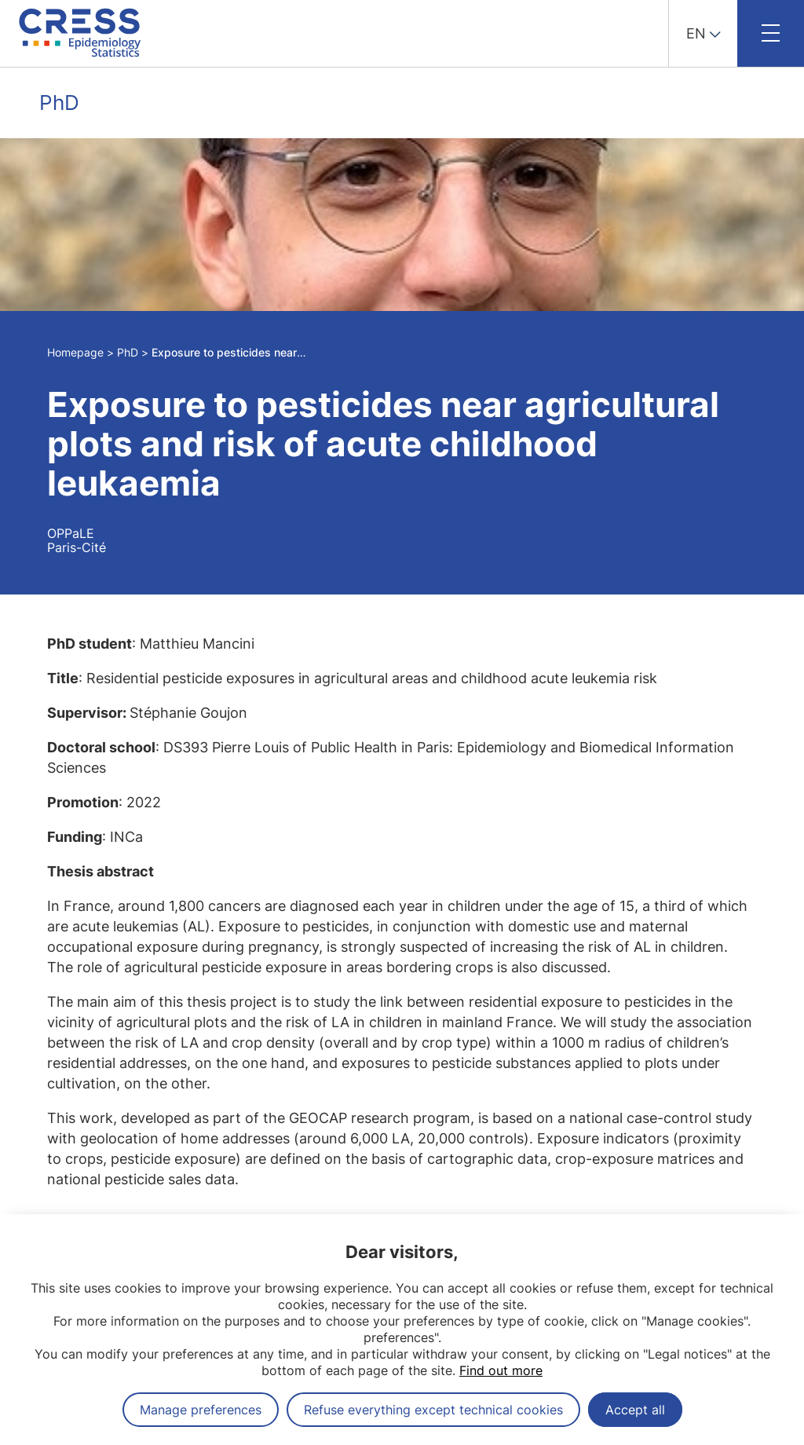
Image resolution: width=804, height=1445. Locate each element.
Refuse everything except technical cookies (433, 1410)
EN (696, 33)
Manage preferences (200, 1410)
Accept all (635, 1410)
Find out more (501, 1370)
